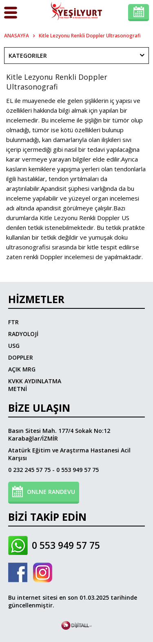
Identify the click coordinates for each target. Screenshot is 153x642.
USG (14, 345)
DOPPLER (20, 357)
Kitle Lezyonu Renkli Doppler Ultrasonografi (90, 35)
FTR (13, 322)
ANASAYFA (16, 35)
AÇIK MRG (21, 369)
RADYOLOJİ (23, 334)
